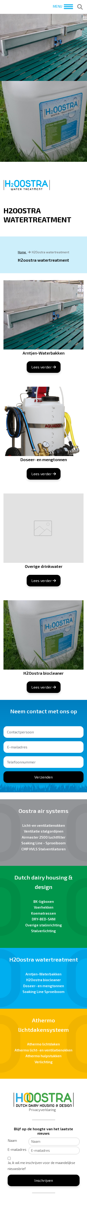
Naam (12, 1140)
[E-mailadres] (54, 1151)
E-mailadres (17, 1149)
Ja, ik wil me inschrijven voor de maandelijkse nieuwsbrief (41, 1166)
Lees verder (43, 367)
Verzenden (43, 777)
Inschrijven (43, 1180)
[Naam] (54, 1142)
